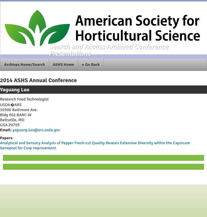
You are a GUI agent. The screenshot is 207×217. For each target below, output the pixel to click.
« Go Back (91, 64)
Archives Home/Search (24, 64)
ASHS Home (63, 64)
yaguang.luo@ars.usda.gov (36, 129)
